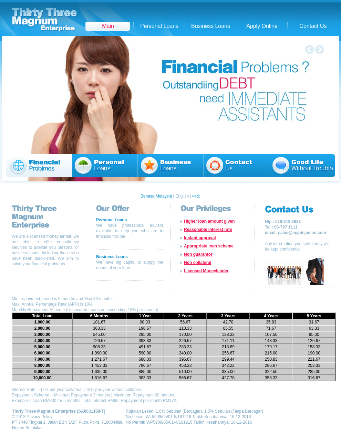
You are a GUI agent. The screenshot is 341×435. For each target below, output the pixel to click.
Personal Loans (159, 26)
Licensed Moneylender (206, 270)
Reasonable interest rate (208, 229)
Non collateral (197, 262)
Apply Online (262, 26)
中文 (196, 196)
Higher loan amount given (209, 221)
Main (108, 26)
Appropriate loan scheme (209, 246)
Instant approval (200, 237)
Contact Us (313, 26)
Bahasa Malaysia (156, 196)
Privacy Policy (39, 416)
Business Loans (210, 26)
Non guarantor (198, 254)
